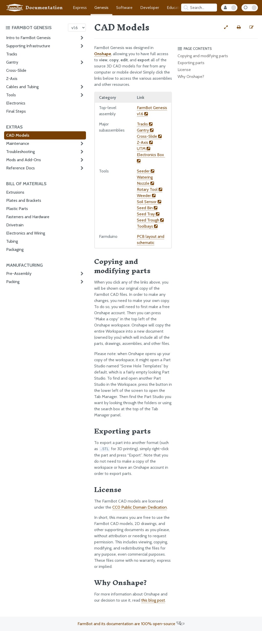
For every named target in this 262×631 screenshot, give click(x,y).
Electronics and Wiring (25, 233)
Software (124, 7)
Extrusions (15, 192)
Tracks (11, 54)
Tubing (12, 241)
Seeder (145, 171)
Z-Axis (11, 78)
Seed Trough (150, 220)
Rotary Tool (149, 189)
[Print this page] (238, 27)
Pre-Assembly (18, 273)
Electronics (15, 103)
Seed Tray (148, 214)
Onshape (102, 53)
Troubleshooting (20, 151)
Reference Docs (20, 168)
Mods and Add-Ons (23, 159)
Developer (149, 7)
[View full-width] (226, 27)
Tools (11, 94)
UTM (143, 148)
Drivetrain (15, 225)
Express (80, 7)
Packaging (15, 249)
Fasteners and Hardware (27, 216)
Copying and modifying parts (203, 55)
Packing (12, 281)
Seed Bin (147, 207)
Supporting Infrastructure (28, 45)
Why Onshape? (191, 76)
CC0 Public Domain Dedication (139, 507)
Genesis (101, 7)
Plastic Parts (17, 208)
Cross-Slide (16, 70)
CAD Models (17, 135)
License (184, 69)
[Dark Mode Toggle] (250, 7)
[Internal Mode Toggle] (229, 7)
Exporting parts (191, 62)
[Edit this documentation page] (251, 27)
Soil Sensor (149, 201)
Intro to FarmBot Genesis (28, 37)
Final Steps (16, 111)
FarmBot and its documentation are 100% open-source (131, 623)
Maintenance (17, 143)
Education (175, 7)
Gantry (12, 62)
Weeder (146, 195)
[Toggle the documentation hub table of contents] (35, 27)
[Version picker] (77, 28)
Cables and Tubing (22, 86)
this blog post (153, 600)
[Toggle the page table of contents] (217, 48)
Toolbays (147, 226)
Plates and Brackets (23, 200)
